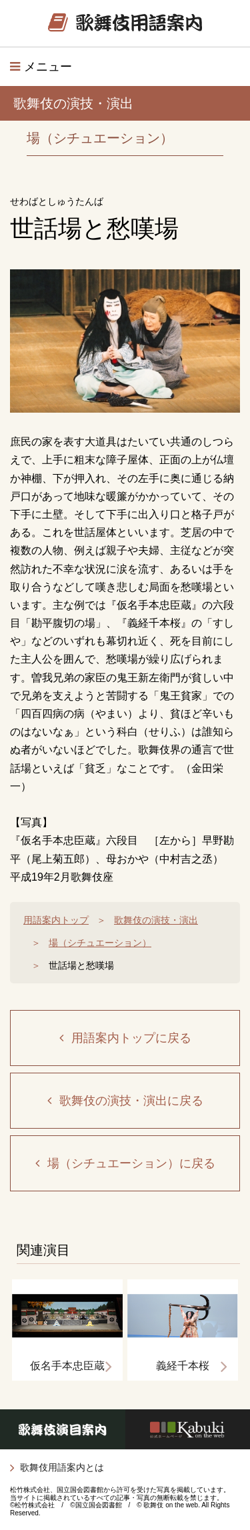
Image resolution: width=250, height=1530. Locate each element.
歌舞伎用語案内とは (62, 1467)
